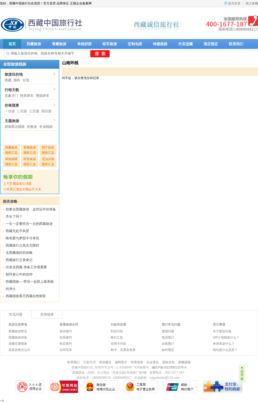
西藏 (8, 80)
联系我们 (236, 44)
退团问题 (168, 331)
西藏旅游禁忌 (18, 331)
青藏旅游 (59, 44)
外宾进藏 (185, 44)
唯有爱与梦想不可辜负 (22, 238)
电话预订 (168, 337)
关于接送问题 (222, 331)
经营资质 (137, 362)
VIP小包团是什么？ (226, 337)
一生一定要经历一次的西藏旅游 (29, 224)
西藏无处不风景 (17, 231)
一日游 (10, 111)
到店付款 (117, 331)
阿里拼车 (27, 96)
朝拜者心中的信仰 (19, 274)
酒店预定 (211, 44)
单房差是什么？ (224, 343)
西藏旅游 (34, 44)
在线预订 (168, 343)
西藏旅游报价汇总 (11, 150)
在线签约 (66, 337)
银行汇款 (117, 337)
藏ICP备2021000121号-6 (169, 367)
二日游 (22, 111)
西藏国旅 (184, 362)
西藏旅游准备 (18, 337)
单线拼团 (84, 44)
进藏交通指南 (18, 343)
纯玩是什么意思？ (225, 350)
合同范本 (66, 350)
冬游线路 (46, 127)
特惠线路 (160, 44)
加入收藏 (252, 3)
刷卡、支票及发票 (123, 350)
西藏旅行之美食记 (19, 260)
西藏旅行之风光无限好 (22, 245)
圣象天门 (11, 96)
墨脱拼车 (42, 96)
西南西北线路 (15, 127)
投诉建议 (105, 362)
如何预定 (168, 350)
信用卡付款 (118, 343)
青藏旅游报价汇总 (29, 150)
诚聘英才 (121, 362)
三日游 (34, 111)
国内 (16, 80)
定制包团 (135, 44)
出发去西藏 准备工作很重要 (26, 267)
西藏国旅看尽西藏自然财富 (26, 296)
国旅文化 (168, 362)
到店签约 (66, 343)
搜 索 (100, 53)
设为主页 (234, 3)
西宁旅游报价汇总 (48, 150)
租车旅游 (109, 44)
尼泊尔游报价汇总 (48, 161)
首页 (12, 44)
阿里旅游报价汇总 (29, 161)
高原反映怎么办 (19, 350)
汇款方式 (89, 362)
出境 (25, 80)
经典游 (32, 127)
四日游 (46, 111)
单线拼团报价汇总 (11, 161)
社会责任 (153, 362)
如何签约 (66, 331)
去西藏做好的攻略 (19, 253)
